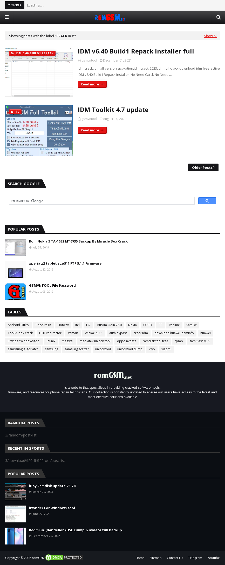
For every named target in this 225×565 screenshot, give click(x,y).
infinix (51, 341)
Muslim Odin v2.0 (109, 325)
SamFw (191, 325)
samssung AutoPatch (23, 349)
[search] (101, 201)
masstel (67, 341)
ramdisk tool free (155, 341)
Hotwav (63, 325)
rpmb (179, 341)
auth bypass (118, 333)
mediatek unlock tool (95, 341)
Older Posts (202, 167)
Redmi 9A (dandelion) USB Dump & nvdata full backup (75, 530)
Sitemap (156, 558)
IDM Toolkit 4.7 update (113, 109)
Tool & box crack (20, 333)
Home (140, 558)
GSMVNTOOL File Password (52, 285)
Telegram (195, 558)
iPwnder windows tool (24, 341)
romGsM (38, 558)
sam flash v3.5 (199, 341)
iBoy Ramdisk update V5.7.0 (52, 485)
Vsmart (73, 333)
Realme (174, 325)
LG (88, 325)
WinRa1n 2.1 (94, 333)
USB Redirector (50, 333)
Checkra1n (43, 325)
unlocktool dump (129, 349)
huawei (205, 333)
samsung (51, 349)
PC (160, 325)
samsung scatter (77, 349)
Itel (77, 325)
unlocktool (103, 349)
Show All (210, 35)
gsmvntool (89, 60)
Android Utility (18, 325)
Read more (90, 84)
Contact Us (175, 558)
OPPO (147, 325)
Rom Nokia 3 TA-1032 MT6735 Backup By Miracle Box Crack (78, 241)
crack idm (141, 333)
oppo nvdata (126, 341)
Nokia (132, 325)
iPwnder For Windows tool (52, 508)
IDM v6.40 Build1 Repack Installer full (136, 51)
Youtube (213, 558)
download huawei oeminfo (174, 333)
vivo (152, 349)
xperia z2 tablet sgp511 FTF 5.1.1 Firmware (65, 263)
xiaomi (166, 349)
